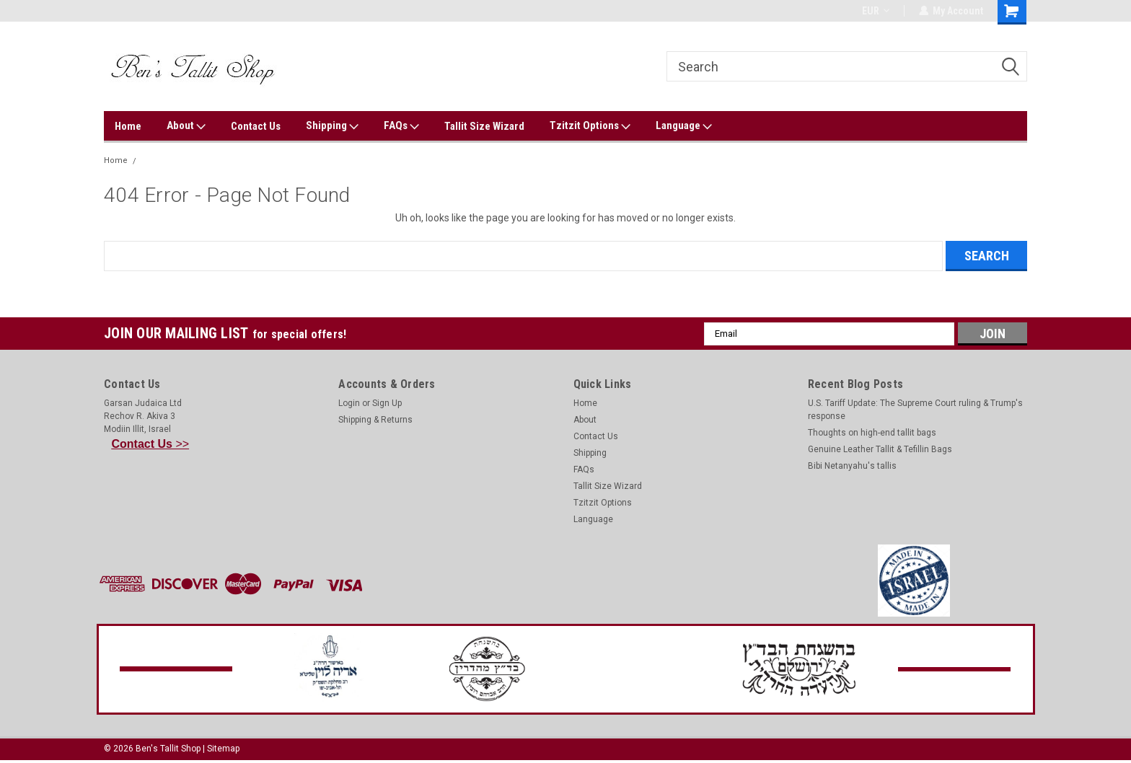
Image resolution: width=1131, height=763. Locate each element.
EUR (875, 11)
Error (153, 160)
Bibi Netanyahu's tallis (852, 466)
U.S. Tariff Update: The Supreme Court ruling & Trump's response (915, 409)
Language (684, 126)
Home (128, 126)
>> (151, 444)
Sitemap (223, 749)
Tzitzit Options (590, 126)
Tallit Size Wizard (484, 126)
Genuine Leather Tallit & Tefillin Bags (880, 449)
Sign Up (387, 403)
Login (349, 403)
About (186, 126)
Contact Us (256, 126)
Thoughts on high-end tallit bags (872, 433)
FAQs (401, 126)
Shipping (332, 126)
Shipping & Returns (375, 420)
